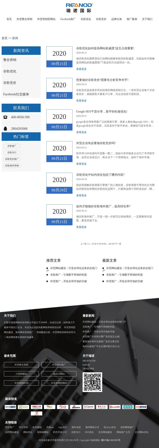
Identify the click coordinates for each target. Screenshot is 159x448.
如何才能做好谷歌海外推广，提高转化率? (103, 206)
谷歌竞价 (101, 19)
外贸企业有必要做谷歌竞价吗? (96, 143)
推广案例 (132, 19)
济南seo (50, 427)
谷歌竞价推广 (12, 159)
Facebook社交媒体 (16, 94)
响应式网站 (59, 374)
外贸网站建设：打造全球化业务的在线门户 (71, 269)
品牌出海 (116, 19)
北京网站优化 (142, 432)
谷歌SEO (11, 152)
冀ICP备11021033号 (110, 440)
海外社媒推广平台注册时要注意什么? (101, 346)
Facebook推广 (68, 19)
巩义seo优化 (110, 427)
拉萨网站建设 (12, 432)
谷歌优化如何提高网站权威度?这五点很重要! (105, 48)
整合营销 (9, 60)
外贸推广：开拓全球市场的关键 (68, 281)
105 (113, 244)
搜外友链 (76, 427)
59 (102, 244)
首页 (9, 19)
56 (95, 244)
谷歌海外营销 (12, 165)
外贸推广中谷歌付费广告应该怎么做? (101, 336)
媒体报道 (11, 399)
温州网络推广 (127, 427)
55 (93, 244)
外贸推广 (9, 427)
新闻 (15, 38)
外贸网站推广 (59, 365)
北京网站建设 (105, 432)
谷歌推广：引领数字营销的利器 (68, 274)
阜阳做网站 (42, 432)
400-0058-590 (20, 117)
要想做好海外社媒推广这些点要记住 (101, 341)
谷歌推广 (11, 146)
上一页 (83, 244)
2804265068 (19, 128)
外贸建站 (37, 427)
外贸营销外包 (21, 383)
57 (98, 244)
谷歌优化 (86, 19)
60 (105, 244)
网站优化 (27, 432)
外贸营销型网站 (46, 19)
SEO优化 (89, 432)
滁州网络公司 (92, 427)
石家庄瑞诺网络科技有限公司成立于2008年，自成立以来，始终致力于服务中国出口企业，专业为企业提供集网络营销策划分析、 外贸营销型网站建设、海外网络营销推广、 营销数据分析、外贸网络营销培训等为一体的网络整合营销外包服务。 (39, 329)
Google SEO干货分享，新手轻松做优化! (101, 111)
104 (110, 244)
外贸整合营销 (24, 19)
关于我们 (147, 19)
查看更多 (81, 69)
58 (100, 244)
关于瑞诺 (88, 355)
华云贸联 (23, 427)
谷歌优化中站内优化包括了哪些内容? (100, 174)
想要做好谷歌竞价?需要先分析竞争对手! (102, 80)
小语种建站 (21, 374)
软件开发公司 (60, 432)
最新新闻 (88, 315)
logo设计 (62, 427)
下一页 (118, 244)
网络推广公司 (123, 432)
